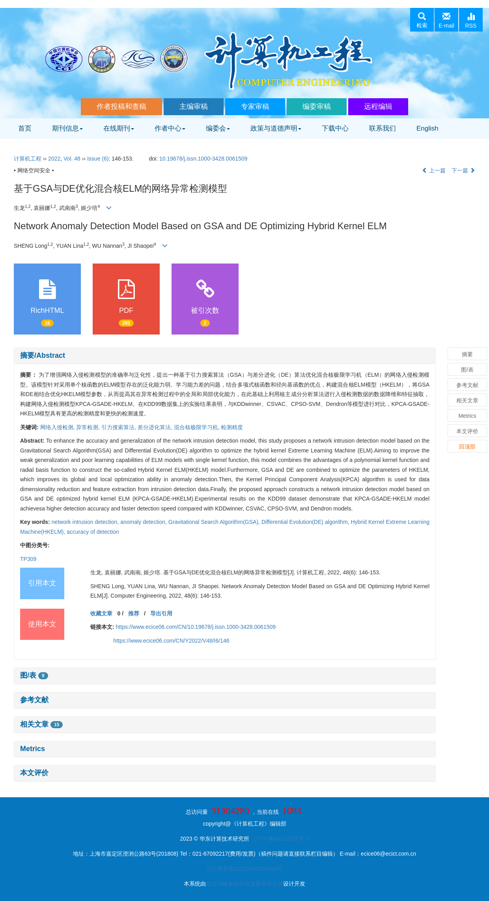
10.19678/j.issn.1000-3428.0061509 (203, 158)
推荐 (133, 613)
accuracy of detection (93, 532)
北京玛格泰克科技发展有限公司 (244, 883)
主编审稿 (193, 106)
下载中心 (335, 128)
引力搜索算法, (119, 427)
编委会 (218, 128)
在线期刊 (118, 128)
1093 (291, 811)
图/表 (34, 675)
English (427, 128)
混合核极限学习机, (197, 427)
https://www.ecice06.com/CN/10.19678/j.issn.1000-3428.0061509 (196, 627)
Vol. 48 (71, 158)
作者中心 (170, 128)
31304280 (230, 811)
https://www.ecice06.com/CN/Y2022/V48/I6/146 (171, 640)
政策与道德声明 (275, 128)
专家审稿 (255, 106)
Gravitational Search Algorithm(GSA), (214, 522)
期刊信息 (67, 128)
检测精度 (232, 427)
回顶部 (467, 446)
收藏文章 (101, 613)
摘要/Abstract (42, 355)
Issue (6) (97, 158)
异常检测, (88, 427)
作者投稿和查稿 (121, 106)
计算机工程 (27, 158)
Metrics (32, 749)
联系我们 (382, 128)
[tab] (224, 356)
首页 (25, 128)
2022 (54, 158)
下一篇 (463, 170)
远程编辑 (378, 106)
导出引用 (161, 613)
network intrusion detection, (86, 522)
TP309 (28, 559)
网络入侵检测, (58, 427)
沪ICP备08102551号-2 (281, 839)
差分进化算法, (156, 427)
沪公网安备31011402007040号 (244, 868)
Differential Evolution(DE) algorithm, (306, 522)
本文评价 (34, 773)
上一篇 (434, 170)
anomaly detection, (144, 522)
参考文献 (34, 700)
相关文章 (41, 724)
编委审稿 (316, 106)
